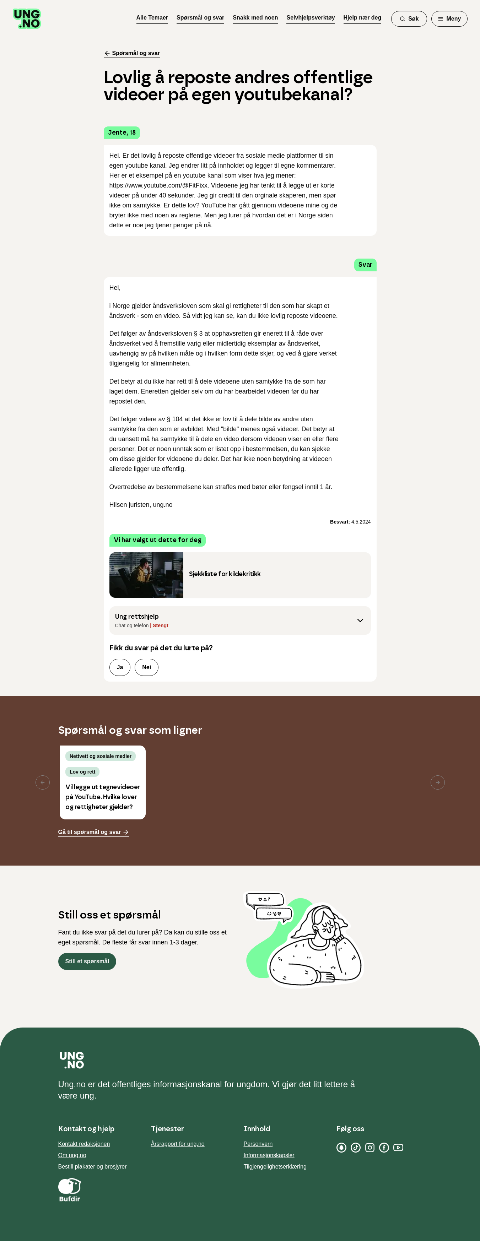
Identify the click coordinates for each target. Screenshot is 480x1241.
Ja (120, 667)
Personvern (258, 1144)
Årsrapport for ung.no (178, 1144)
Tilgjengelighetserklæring (275, 1167)
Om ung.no (72, 1155)
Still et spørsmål (87, 961)
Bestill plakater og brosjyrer (92, 1167)
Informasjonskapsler (269, 1155)
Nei (146, 667)
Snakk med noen (255, 18)
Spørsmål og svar (200, 18)
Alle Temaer (152, 18)
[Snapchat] (341, 1148)
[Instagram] (370, 1148)
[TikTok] (356, 1148)
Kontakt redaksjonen (84, 1144)
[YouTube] (398, 1148)
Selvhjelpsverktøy (310, 18)
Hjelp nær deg (363, 18)
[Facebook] (384, 1148)
